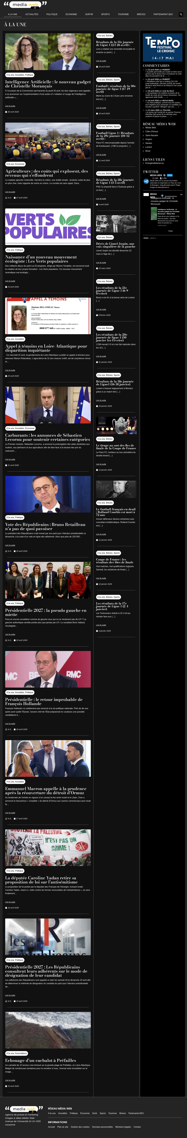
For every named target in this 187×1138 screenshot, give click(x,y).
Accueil (51, 1127)
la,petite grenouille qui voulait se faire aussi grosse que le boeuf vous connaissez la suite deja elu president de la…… (163, 74)
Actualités (31, 14)
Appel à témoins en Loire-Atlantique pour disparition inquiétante (46, 348)
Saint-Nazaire (151, 135)
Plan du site (62, 1127)
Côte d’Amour (151, 131)
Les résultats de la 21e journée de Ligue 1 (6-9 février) (112, 291)
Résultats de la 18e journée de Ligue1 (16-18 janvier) (115, 382)
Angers (148, 139)
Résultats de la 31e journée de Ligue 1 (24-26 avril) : (115, 43)
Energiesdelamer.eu (154, 163)
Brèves (141, 14)
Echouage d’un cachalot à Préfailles (40, 1060)
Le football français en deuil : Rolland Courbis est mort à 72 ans (116, 512)
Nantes (148, 143)
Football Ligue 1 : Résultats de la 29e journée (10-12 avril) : (115, 136)
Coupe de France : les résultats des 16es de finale (114, 560)
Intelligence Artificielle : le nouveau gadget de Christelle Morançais (48, 84)
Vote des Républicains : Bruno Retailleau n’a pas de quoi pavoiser (45, 526)
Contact (137, 1127)
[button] (181, 14)
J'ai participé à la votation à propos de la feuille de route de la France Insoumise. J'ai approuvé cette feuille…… (163, 95)
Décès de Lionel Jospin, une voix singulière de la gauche (115, 245)
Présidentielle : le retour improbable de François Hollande (44, 701)
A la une (12, 14)
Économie (71, 14)
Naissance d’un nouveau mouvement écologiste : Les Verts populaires (41, 259)
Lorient (148, 147)
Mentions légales (123, 1127)
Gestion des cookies (80, 1127)
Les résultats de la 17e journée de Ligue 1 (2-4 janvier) (112, 606)
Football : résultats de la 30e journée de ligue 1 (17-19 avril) (116, 89)
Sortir (89, 14)
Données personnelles (102, 1127)
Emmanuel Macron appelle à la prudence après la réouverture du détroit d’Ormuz (45, 790)
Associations (21, 1053)
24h (181, 195)
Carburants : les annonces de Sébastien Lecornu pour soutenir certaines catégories (47, 437)
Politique (51, 14)
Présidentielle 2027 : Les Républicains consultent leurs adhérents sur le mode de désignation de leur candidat (46, 971)
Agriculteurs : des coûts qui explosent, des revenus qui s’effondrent (46, 173)
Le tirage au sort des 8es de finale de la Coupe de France (116, 446)
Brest (147, 151)
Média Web (150, 127)
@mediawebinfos (171, 196)
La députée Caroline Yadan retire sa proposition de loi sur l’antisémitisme (41, 880)
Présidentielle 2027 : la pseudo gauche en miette (46, 612)
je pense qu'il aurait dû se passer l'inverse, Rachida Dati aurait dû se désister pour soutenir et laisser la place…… (163, 114)
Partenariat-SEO (163, 14)
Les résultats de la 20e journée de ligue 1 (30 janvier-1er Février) (111, 337)
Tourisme (123, 14)
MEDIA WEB (153, 195)
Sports (105, 14)
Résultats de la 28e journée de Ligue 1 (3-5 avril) (115, 181)
